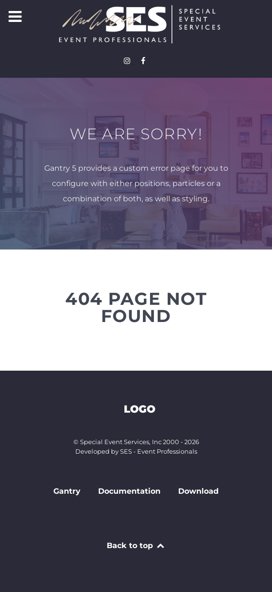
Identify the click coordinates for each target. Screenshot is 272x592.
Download (198, 491)
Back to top (136, 545)
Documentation (129, 491)
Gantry (67, 491)
